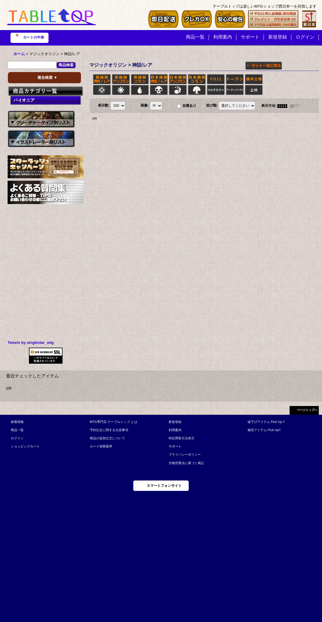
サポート (175, 446)
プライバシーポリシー (185, 454)
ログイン (17, 438)
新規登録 (175, 422)
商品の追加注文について (107, 438)
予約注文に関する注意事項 (109, 430)
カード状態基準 (101, 446)
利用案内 (175, 430)
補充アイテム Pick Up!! (264, 430)
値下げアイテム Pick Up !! (266, 422)
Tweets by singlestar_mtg (31, 342)
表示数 (104, 106)
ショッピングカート (25, 446)
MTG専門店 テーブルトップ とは (113, 422)
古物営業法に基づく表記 (186, 463)
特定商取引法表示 (181, 438)
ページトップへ (307, 410)
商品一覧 (17, 430)
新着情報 (17, 422)
